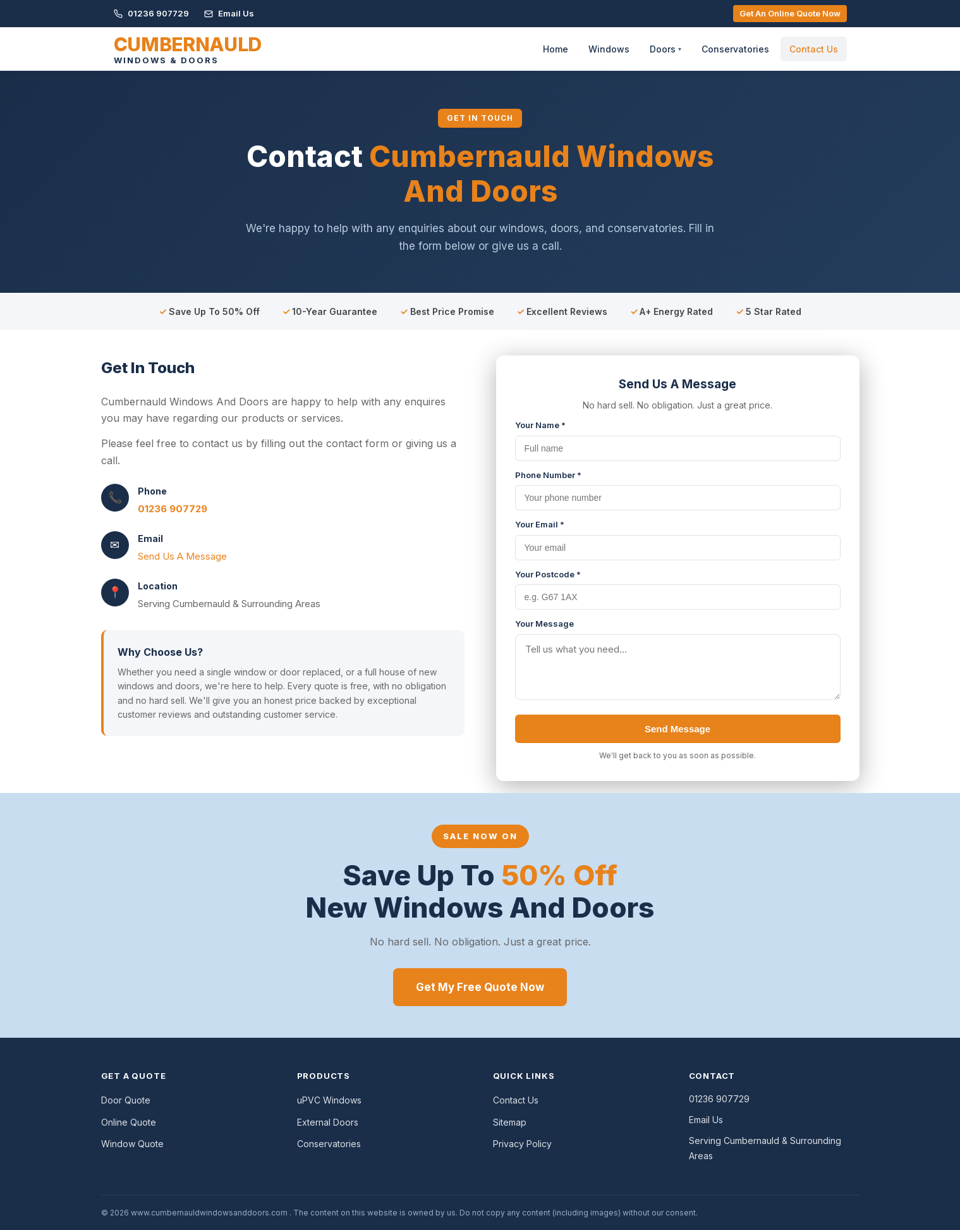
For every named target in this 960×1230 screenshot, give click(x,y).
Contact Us (813, 49)
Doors (665, 49)
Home (555, 49)
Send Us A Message (182, 556)
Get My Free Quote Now (480, 987)
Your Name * (540, 425)
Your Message (544, 623)
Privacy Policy (522, 1143)
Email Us (229, 13)
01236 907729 (151, 13)
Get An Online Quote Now (790, 13)
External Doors (327, 1122)
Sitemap (509, 1122)
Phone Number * (548, 475)
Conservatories (735, 49)
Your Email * (539, 524)
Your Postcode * (548, 574)
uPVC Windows (329, 1100)
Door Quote (125, 1100)
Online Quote (128, 1122)
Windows (608, 49)
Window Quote (132, 1143)
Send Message (677, 728)
